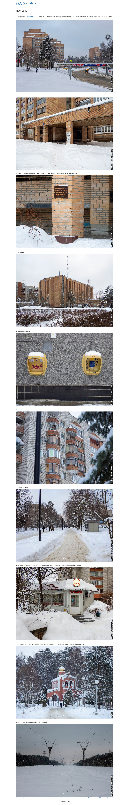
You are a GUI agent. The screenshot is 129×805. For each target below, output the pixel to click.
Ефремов (20, 797)
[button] (23, 56)
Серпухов (27, 797)
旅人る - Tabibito (27, 3)
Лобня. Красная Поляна (105, 797)
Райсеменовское (92, 797)
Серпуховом (30, 16)
